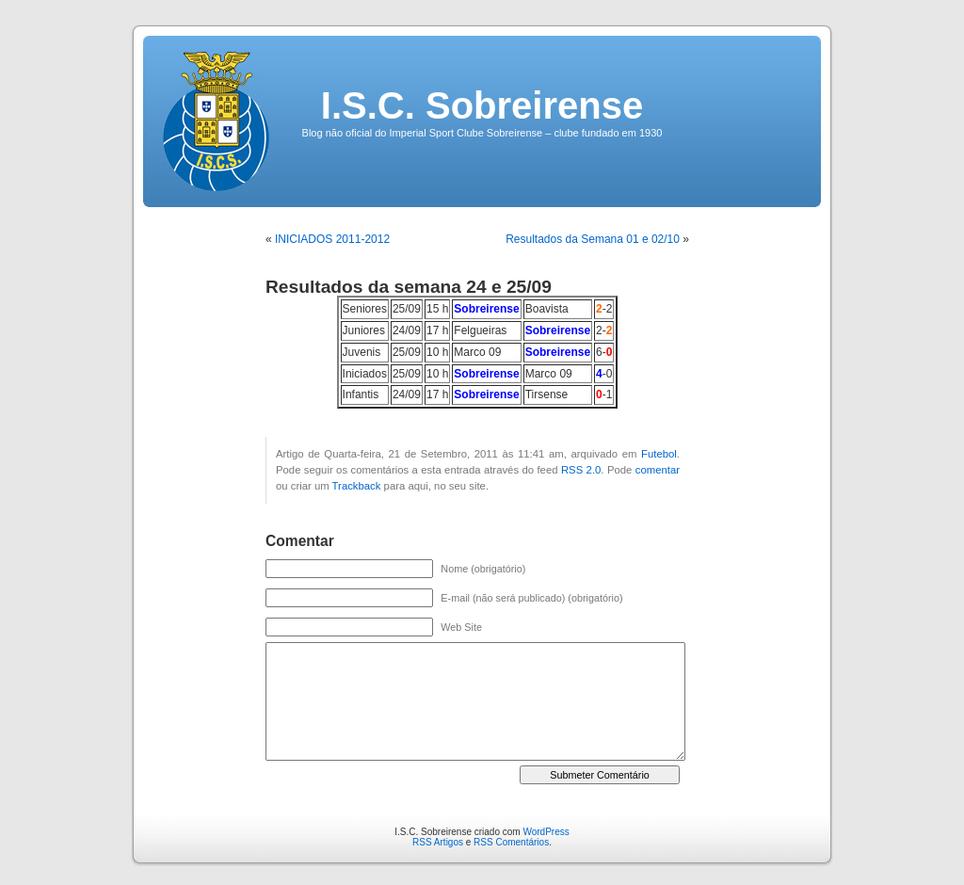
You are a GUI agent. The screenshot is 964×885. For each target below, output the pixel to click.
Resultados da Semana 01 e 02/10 (593, 239)
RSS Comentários (511, 842)
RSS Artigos (437, 842)
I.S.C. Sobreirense (482, 105)
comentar (657, 469)
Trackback (356, 485)
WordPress (545, 832)
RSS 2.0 (581, 469)
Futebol (659, 453)
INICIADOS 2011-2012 (332, 239)
